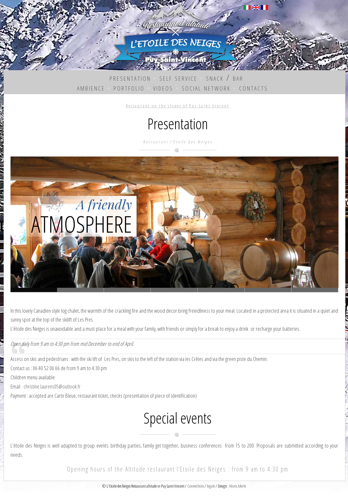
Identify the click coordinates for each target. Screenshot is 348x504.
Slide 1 (80, 290)
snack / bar (224, 77)
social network (206, 87)
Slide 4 (221, 290)
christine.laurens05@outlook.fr (52, 386)
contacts (253, 87)
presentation (130, 77)
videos (163, 87)
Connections (195, 486)
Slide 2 (127, 290)
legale (211, 486)
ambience (91, 87)
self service (178, 77)
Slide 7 (315, 290)
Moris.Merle (237, 486)
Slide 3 (174, 290)
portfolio (129, 87)
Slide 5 (268, 290)
